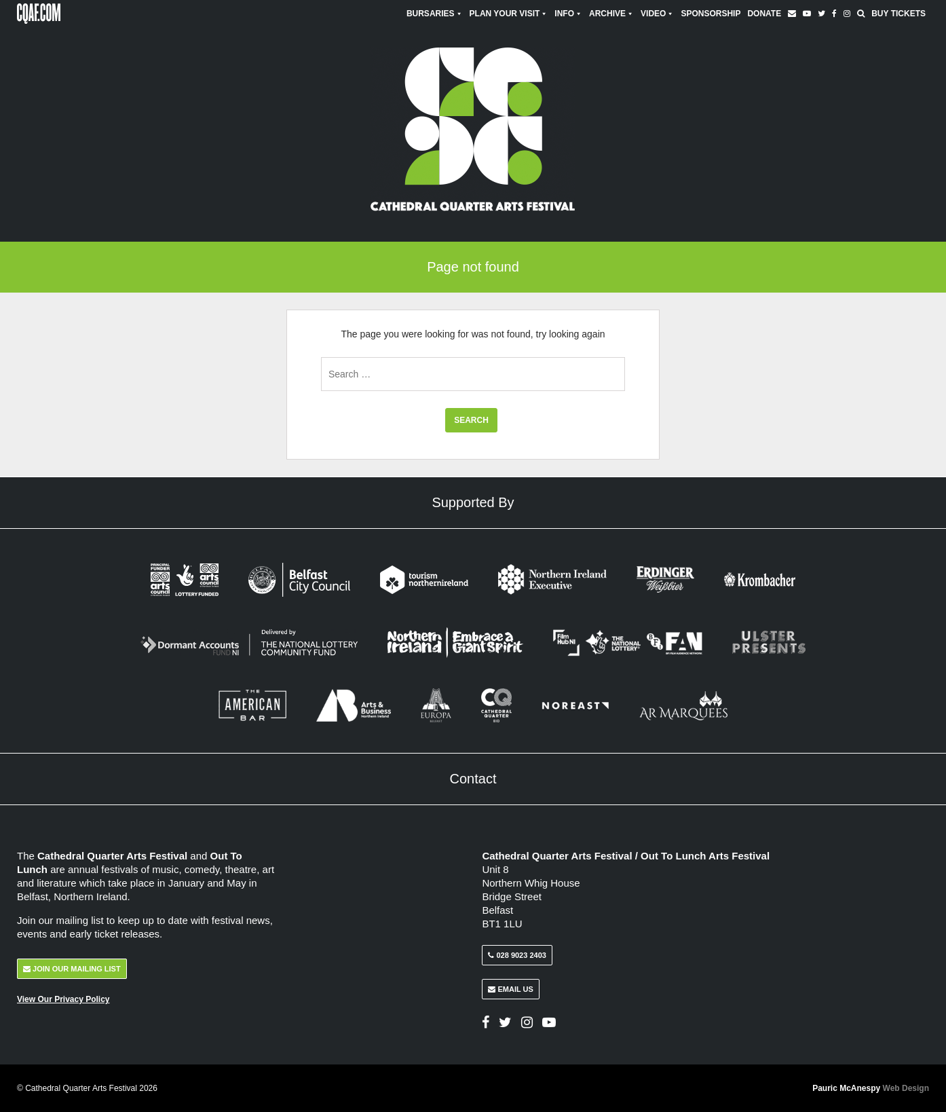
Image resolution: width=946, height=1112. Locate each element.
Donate (764, 13)
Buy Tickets (898, 13)
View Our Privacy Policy (63, 999)
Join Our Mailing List (72, 969)
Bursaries (434, 13)
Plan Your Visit (509, 13)
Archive (611, 13)
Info (568, 13)
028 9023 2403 (517, 955)
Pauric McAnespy (870, 1088)
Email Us (510, 989)
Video (657, 13)
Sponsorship (710, 13)
